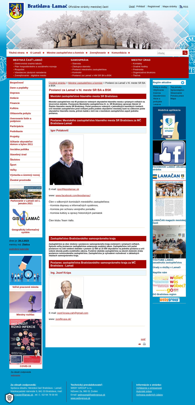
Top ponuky (176, 87)
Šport (13, 164)
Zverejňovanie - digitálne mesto (30, 75)
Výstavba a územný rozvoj (25, 175)
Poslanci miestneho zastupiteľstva (89, 69)
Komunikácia (119, 52)
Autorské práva (144, 391)
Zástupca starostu (81, 66)
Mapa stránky (170, 6)
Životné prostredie (20, 180)
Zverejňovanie (98, 52)
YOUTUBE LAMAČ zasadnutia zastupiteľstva (167, 261)
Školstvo (15, 159)
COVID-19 (25, 366)
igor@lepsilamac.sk (68, 189)
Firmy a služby (160, 87)
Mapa (173, 98)
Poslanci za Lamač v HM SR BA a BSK (92, 75)
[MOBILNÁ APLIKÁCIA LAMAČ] (169, 138)
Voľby (13, 170)
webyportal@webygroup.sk (91, 394)
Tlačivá (136, 75)
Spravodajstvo (177, 90)
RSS (184, 6)
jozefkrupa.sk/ (63, 319)
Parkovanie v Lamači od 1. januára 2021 (25, 202)
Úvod (132, 6)
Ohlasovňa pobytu (20, 113)
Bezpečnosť (17, 82)
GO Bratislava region (164, 294)
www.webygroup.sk (80, 398)
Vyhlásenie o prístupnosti (149, 388)
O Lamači (35, 52)
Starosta (76, 63)
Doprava (15, 93)
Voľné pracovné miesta (25, 287)
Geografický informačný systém (25, 231)
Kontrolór (77, 72)
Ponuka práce (177, 96)
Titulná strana (17, 52)
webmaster (15, 375)
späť (143, 339)
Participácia (17, 126)
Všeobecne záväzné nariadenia (30, 72)
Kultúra (14, 108)
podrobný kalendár (19, 249)
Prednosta (138, 69)
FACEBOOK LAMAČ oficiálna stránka (169, 168)
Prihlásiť (140, 6)
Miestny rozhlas (25, 314)
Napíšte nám (160, 272)
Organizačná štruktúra (144, 72)
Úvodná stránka (57, 83)
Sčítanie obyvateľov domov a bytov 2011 (21, 143)
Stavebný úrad (18, 154)
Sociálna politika (19, 149)
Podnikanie (16, 131)
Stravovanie (176, 93)
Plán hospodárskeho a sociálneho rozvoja (36, 66)
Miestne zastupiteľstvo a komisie (85, 83)
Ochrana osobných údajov (149, 394)
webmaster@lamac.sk (22, 394)
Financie (15, 103)
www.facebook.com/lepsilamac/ (73, 195)
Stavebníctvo (159, 96)
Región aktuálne (162, 82)
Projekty (15, 136)
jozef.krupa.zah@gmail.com (72, 312)
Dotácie (14, 98)
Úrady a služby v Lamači (167, 267)
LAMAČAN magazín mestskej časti (169, 221)
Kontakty (137, 63)
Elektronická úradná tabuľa (28, 63)
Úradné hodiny (140, 66)
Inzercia (157, 93)
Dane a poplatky (19, 87)
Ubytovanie (158, 90)
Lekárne (157, 104)
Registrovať (154, 6)
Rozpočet (19, 69)
